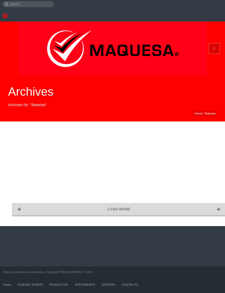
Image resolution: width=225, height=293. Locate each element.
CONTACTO (130, 284)
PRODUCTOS (58, 284)
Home (198, 113)
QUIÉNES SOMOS (30, 284)
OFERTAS (108, 284)
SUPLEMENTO (85, 284)
